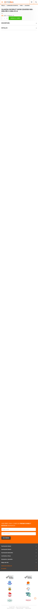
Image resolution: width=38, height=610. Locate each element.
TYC (2, 13)
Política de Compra (28, 608)
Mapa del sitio (4, 562)
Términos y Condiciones (10, 608)
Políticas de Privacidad (19, 608)
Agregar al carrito (15, 18)
